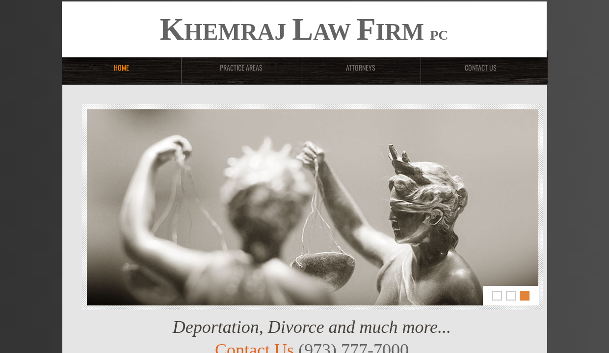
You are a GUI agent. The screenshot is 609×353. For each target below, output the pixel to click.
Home (121, 67)
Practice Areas (241, 67)
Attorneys (360, 67)
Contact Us (481, 67)
